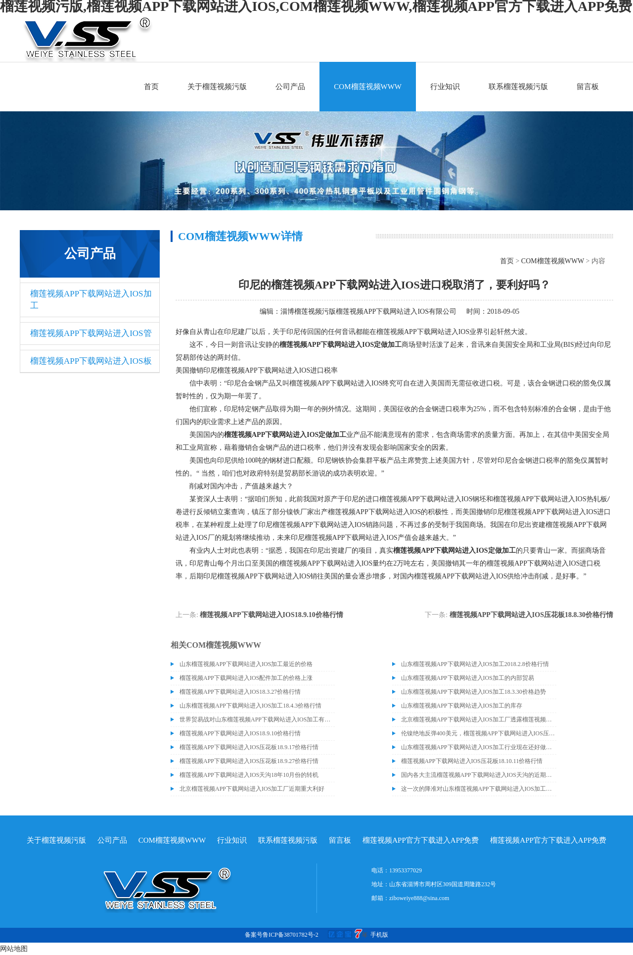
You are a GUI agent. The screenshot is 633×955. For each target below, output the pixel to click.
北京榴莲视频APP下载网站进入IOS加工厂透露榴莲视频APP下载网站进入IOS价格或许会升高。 (478, 719)
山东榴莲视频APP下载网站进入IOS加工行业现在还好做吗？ (478, 747)
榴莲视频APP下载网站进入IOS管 (91, 333)
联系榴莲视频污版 (518, 87)
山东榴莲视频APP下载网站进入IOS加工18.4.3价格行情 (250, 705)
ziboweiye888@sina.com (419, 898)
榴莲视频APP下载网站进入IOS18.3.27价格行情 (240, 691)
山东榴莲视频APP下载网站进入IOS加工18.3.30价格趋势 (473, 691)
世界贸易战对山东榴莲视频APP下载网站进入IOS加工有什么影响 (257, 719)
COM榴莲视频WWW (368, 87)
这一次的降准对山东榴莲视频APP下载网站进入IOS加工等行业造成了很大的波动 (478, 788)
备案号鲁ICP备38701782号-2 (281, 934)
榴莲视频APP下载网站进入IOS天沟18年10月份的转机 (249, 774)
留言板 (588, 87)
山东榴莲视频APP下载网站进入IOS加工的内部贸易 (467, 677)
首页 (151, 87)
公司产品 (290, 87)
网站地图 (14, 949)
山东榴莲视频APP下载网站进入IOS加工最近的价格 (246, 664)
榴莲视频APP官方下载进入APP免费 (420, 840)
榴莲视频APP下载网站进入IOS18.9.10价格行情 (271, 615)
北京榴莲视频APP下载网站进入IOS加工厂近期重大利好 (252, 788)
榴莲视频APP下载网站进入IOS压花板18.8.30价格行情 (531, 615)
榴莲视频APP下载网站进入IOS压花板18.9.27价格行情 (249, 761)
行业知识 (445, 87)
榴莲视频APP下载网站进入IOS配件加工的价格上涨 (246, 677)
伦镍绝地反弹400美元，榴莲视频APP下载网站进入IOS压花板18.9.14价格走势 (478, 733)
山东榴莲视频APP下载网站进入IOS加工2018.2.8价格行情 (475, 664)
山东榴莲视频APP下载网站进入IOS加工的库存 (461, 705)
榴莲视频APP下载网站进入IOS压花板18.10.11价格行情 (472, 761)
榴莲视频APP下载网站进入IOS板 (91, 361)
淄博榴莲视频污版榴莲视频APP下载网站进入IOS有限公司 (368, 311)
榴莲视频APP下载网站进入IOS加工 (91, 299)
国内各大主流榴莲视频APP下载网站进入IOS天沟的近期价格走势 (478, 774)
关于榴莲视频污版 (217, 87)
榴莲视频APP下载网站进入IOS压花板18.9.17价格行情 (249, 747)
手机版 (379, 934)
